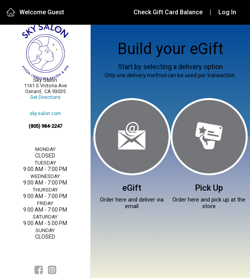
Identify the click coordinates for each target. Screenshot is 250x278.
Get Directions (45, 97)
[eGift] (132, 136)
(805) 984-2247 (45, 126)
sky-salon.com (45, 113)
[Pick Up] (209, 136)
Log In (227, 12)
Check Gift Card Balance (168, 12)
